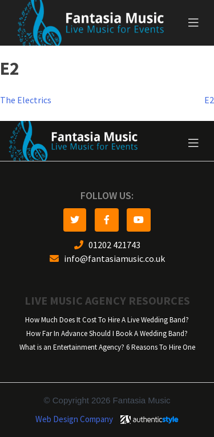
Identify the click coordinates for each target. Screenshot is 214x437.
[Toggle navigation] (193, 22)
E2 (209, 100)
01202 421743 (107, 245)
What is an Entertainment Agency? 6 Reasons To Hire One (107, 347)
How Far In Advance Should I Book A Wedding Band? (107, 333)
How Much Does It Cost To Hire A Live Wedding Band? (107, 320)
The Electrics (25, 100)
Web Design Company (74, 419)
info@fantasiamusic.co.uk (107, 259)
